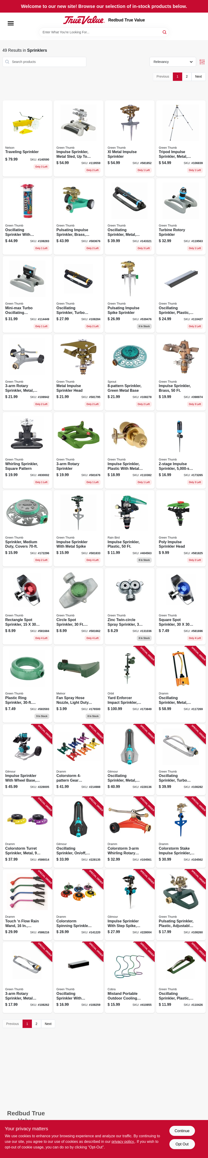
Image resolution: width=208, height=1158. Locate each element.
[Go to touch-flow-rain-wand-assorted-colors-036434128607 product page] (27, 905)
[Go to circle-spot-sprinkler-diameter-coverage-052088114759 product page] (78, 606)
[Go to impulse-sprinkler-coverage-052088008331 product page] (181, 450)
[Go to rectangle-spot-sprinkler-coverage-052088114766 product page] (27, 606)
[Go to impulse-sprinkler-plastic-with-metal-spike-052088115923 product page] (129, 450)
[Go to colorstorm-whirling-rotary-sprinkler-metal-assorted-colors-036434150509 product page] (129, 832)
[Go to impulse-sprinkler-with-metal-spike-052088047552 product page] (78, 528)
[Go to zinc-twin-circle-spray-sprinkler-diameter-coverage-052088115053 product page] (129, 606)
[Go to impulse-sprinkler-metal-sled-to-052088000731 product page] (78, 138)
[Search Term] (104, 32)
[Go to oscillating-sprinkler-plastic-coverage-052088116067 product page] (181, 977)
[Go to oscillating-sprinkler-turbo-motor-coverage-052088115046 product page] (78, 294)
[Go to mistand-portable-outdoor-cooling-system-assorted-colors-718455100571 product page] (129, 977)
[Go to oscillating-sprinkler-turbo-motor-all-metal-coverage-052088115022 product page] (181, 759)
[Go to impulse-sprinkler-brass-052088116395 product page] (181, 372)
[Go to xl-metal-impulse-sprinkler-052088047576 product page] (129, 138)
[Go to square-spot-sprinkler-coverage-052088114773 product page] (181, 606)
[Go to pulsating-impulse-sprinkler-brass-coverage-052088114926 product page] (78, 216)
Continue (181, 1131)
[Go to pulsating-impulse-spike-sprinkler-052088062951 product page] (129, 294)
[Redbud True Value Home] (84, 20)
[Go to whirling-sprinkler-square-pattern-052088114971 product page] (27, 450)
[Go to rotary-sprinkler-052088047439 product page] (78, 450)
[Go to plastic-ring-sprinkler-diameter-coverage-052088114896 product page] (27, 684)
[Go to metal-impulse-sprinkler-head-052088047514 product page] (78, 372)
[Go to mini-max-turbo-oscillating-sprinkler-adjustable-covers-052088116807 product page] (27, 294)
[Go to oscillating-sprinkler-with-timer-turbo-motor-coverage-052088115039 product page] (27, 216)
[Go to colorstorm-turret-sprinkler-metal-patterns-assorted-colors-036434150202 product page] (27, 832)
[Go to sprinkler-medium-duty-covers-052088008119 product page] (27, 528)
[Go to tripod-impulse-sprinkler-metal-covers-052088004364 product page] (181, 138)
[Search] (164, 32)
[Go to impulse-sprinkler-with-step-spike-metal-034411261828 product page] (129, 905)
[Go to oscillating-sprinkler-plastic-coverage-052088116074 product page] (181, 294)
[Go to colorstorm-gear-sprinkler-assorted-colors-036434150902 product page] (78, 759)
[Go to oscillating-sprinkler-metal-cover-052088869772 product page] (129, 216)
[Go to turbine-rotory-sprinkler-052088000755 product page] (181, 216)
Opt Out (181, 1144)
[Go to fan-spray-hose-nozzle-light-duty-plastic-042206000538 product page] (78, 684)
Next (198, 76)
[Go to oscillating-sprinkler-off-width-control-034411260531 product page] (78, 832)
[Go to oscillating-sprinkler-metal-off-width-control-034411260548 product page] (129, 759)
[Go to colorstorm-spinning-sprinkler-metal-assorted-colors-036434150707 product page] (78, 905)
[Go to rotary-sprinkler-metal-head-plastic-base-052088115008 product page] (27, 977)
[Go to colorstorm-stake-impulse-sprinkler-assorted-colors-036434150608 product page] (181, 832)
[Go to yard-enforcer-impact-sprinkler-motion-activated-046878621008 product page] (129, 684)
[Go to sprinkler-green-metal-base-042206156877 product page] (129, 372)
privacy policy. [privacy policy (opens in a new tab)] (122, 1142)
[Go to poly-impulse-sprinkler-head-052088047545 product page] (181, 528)
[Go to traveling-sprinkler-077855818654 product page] (27, 138)
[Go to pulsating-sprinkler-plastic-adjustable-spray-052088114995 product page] (181, 905)
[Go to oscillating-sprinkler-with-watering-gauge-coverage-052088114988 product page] (78, 977)
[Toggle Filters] (202, 62)
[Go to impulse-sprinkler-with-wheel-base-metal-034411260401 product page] (27, 759)
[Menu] (11, 23)
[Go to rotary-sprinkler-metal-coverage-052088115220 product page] (27, 372)
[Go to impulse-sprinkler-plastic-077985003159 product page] (129, 528)
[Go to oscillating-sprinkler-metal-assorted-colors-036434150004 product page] (181, 684)
